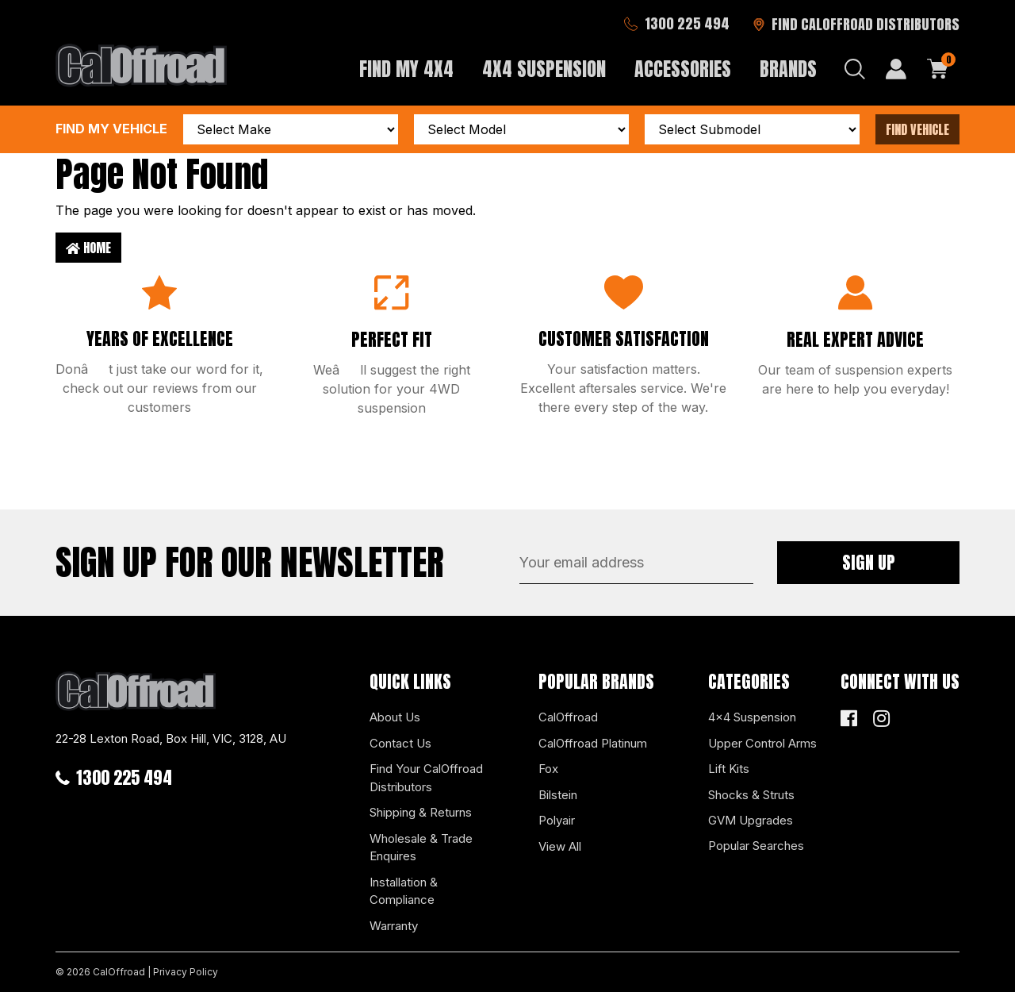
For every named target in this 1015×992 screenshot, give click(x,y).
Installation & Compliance (404, 891)
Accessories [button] (682, 69)
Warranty (394, 925)
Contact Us (400, 743)
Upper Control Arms (762, 743)
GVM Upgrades (750, 820)
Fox (548, 768)
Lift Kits (728, 768)
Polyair (556, 820)
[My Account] (896, 69)
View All (559, 846)
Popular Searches (756, 845)
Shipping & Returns (421, 812)
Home (88, 247)
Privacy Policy (185, 972)
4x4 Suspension (752, 717)
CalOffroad (568, 717)
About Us (395, 717)
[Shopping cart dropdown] (938, 69)
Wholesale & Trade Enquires (421, 847)
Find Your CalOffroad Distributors (426, 777)
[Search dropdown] (854, 69)
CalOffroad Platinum (592, 743)
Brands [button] (788, 69)
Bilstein (557, 794)
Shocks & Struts (751, 794)
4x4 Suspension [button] (544, 69)
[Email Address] (636, 562)
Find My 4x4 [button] (406, 69)
